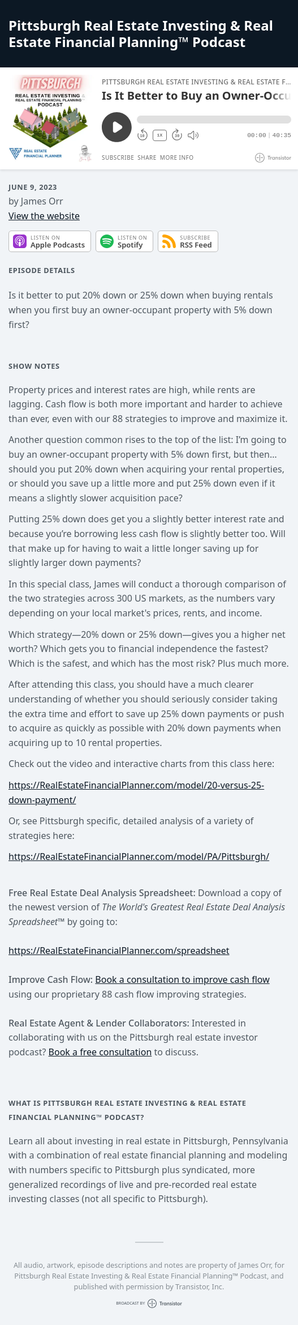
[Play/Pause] (50, 118)
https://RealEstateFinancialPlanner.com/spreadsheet (119, 950)
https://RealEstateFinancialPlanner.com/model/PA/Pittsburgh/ (138, 856)
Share (147, 157)
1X (160, 135)
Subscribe (118, 157)
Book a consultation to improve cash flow (182, 979)
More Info (177, 157)
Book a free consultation (100, 1052)
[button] (214, 119)
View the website (44, 216)
